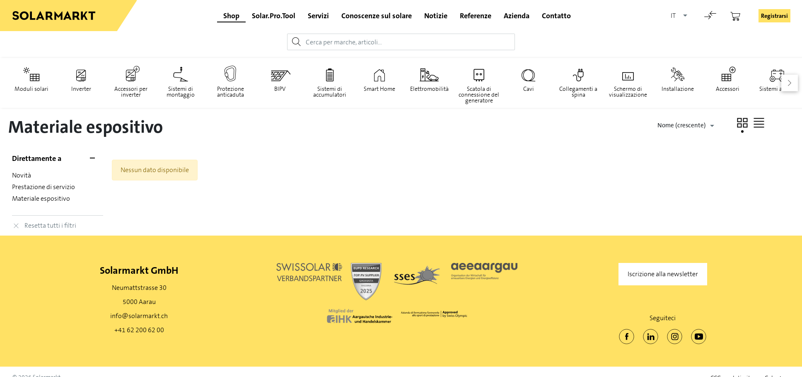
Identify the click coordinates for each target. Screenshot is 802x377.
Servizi (318, 16)
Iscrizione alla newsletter (663, 274)
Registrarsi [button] (774, 15)
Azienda (516, 16)
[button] (742, 122)
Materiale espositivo (41, 198)
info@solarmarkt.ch (139, 315)
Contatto (556, 16)
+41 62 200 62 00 (139, 330)
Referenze (475, 16)
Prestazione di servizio (43, 186)
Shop (231, 16)
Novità (21, 175)
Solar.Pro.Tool (273, 16)
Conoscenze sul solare (376, 16)
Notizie (435, 16)
